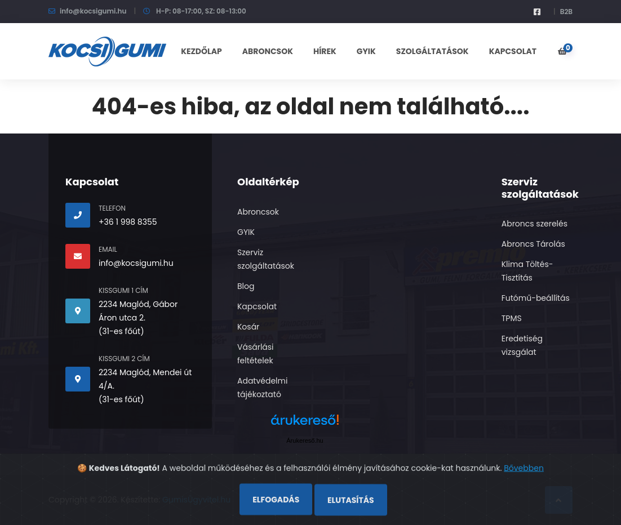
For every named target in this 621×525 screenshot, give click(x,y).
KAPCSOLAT (512, 51)
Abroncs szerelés (534, 223)
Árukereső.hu (304, 440)
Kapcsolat (257, 306)
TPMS (512, 318)
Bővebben (524, 488)
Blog (245, 286)
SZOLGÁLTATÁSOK (432, 51)
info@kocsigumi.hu (93, 11)
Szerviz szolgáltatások (265, 259)
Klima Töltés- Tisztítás (527, 271)
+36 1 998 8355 (128, 222)
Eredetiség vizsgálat (522, 345)
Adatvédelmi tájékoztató (262, 387)
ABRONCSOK (267, 51)
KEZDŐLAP (201, 51)
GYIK (366, 51)
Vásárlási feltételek (255, 353)
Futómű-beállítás (536, 298)
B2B (566, 11)
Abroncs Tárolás (533, 244)
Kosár (248, 326)
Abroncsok (258, 211)
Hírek (324, 51)
